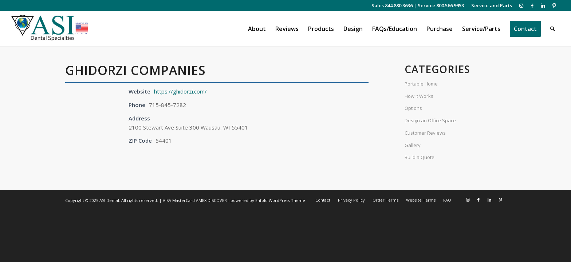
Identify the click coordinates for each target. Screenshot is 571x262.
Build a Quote (419, 157)
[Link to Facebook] (532, 5)
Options (413, 108)
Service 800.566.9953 (441, 5)
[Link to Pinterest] (554, 5)
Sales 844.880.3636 (392, 5)
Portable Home (421, 83)
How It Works (419, 96)
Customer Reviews (425, 133)
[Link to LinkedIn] (543, 5)
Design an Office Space (430, 120)
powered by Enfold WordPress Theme (268, 200)
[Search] (553, 29)
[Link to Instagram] (521, 5)
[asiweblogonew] (49, 29)
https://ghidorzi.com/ (180, 91)
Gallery (413, 145)
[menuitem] (490, 5)
